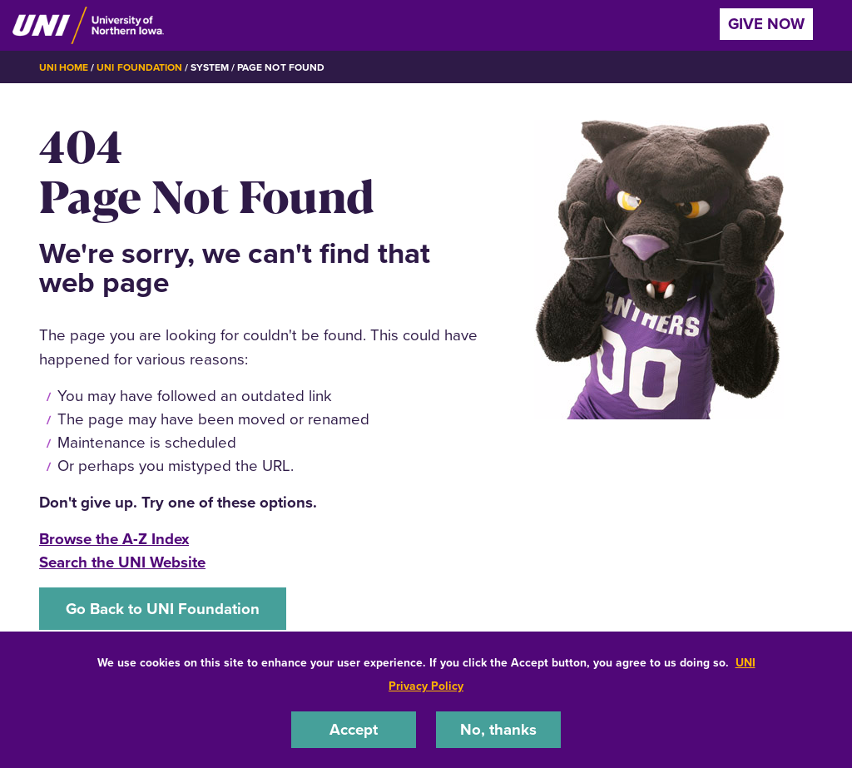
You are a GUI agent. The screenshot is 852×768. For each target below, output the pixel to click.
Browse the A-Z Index (114, 539)
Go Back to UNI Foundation (163, 608)
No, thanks (498, 729)
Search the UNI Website (122, 562)
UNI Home (63, 67)
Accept (353, 729)
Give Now (766, 23)
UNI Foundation (139, 67)
